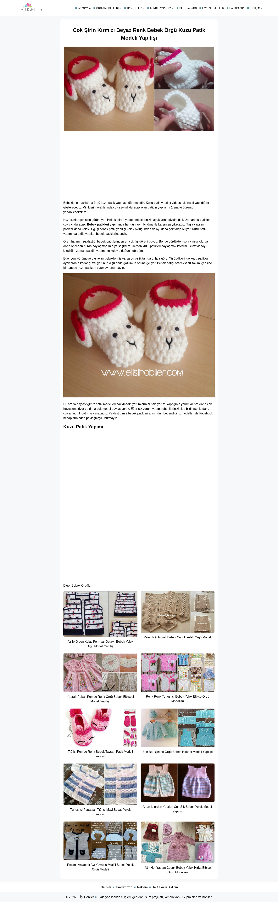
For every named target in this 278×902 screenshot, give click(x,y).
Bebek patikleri (98, 224)
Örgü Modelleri (107, 8)
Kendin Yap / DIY (160, 8)
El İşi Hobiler (85, 897)
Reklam (142, 887)
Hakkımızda (236, 8)
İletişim (255, 8)
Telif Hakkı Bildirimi (165, 887)
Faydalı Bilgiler (213, 8)
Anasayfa (84, 8)
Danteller (134, 8)
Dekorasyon (188, 8)
